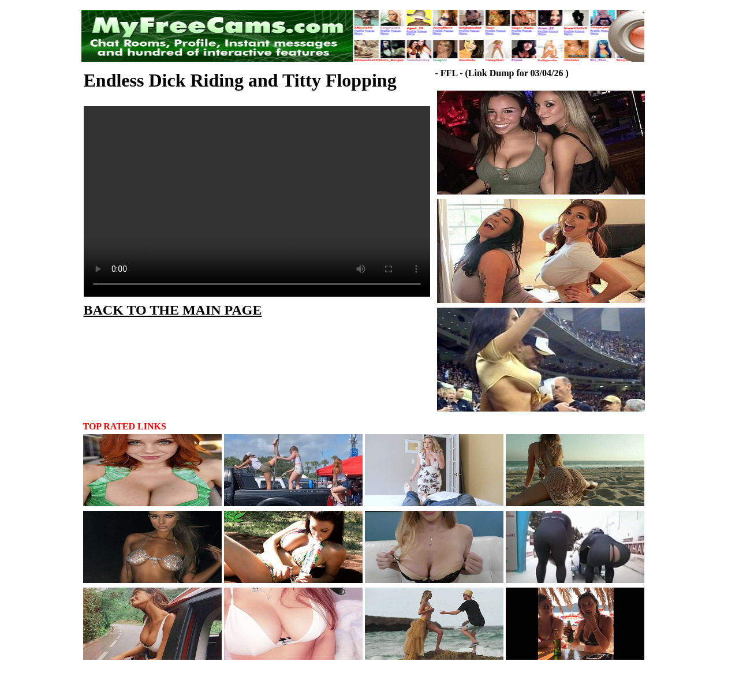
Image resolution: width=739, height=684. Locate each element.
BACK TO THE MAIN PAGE (173, 309)
